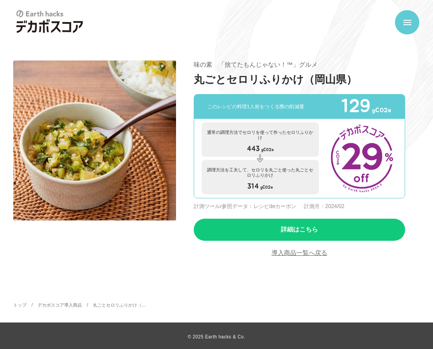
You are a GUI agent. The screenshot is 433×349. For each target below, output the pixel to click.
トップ (20, 305)
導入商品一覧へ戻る (299, 252)
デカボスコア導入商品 (60, 305)
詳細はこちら (299, 229)
